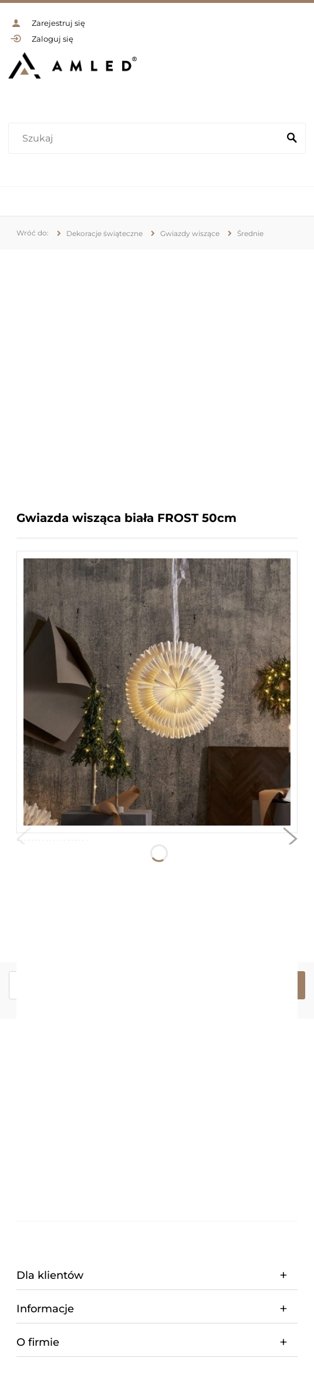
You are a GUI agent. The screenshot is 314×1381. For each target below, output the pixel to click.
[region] (157, 371)
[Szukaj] (291, 138)
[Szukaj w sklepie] (146, 138)
